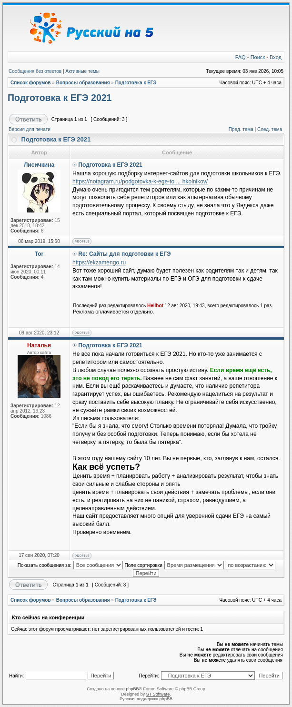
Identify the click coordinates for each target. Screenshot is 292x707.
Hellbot (155, 305)
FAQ (240, 57)
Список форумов (30, 82)
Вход (276, 57)
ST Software (158, 694)
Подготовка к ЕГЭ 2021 (59, 97)
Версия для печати (29, 129)
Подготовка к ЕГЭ (136, 82)
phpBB (132, 689)
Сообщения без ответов (35, 71)
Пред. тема (241, 129)
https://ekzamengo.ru (99, 262)
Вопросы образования (83, 82)
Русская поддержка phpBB (146, 699)
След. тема (269, 129)
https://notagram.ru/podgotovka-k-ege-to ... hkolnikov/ (140, 181)
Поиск (258, 57)
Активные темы (82, 71)
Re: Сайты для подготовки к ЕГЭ (124, 254)
